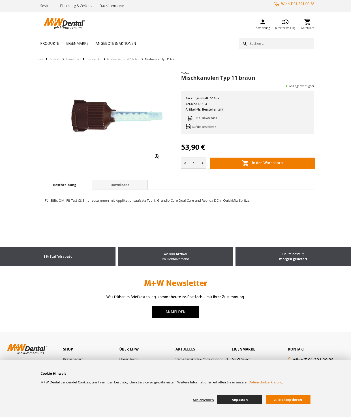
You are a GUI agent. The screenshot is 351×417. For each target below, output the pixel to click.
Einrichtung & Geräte (75, 6)
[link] (263, 23)
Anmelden (175, 311)
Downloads (120, 184)
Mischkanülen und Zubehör (123, 59)
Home (40, 59)
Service (45, 6)
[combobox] (282, 43)
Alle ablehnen (203, 400)
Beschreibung (64, 184)
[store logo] (59, 23)
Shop (68, 349)
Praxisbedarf (73, 59)
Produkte (54, 59)
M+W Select (241, 359)
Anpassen (240, 399)
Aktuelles (185, 349)
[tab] (64, 185)
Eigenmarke (243, 349)
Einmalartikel (93, 59)
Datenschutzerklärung (266, 382)
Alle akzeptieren (288, 399)
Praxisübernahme (111, 6)
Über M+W (129, 349)
